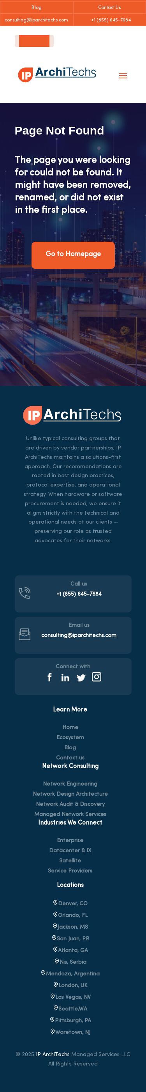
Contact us (70, 758)
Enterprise (70, 840)
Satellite (70, 861)
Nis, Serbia (70, 962)
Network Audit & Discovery (70, 804)
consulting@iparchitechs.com (36, 20)
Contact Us (109, 7)
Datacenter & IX (70, 851)
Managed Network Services (70, 814)
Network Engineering (70, 784)
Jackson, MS (70, 927)
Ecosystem (70, 738)
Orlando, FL (70, 916)
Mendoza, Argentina (70, 974)
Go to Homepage (73, 254)
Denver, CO (70, 904)
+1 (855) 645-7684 (110, 20)
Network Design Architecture (70, 794)
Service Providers (70, 871)
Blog (37, 7)
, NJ (70, 1032)
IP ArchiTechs (53, 1055)
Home (70, 727)
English (28, 41)
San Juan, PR (70, 939)
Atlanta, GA (70, 951)
